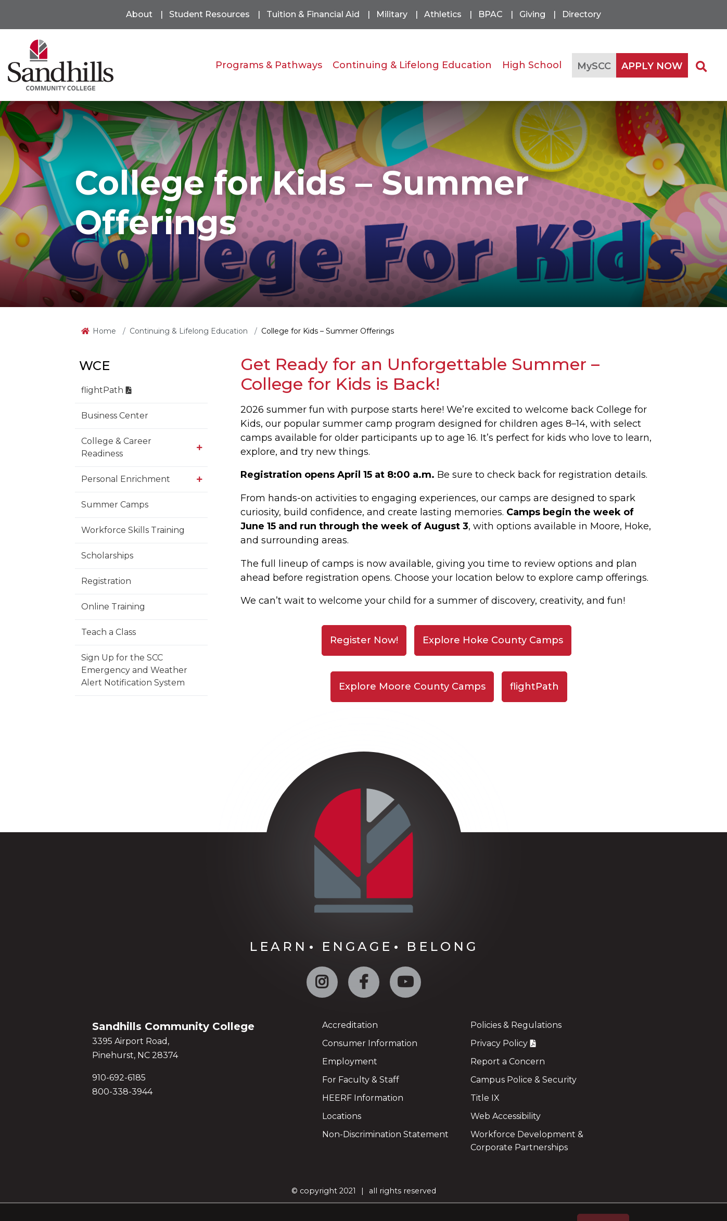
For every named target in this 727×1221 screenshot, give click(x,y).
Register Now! (364, 640)
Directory (581, 14)
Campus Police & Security (523, 1080)
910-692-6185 (119, 1078)
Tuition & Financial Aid (313, 14)
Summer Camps (114, 505)
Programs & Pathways (268, 65)
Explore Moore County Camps (412, 686)
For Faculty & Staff (360, 1080)
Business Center (114, 416)
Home (104, 331)
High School (532, 65)
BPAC (490, 14)
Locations (341, 1116)
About (139, 14)
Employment (349, 1061)
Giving (532, 14)
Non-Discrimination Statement (385, 1134)
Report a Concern (507, 1061)
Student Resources (209, 14)
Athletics (443, 14)
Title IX (485, 1098)
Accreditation (350, 1025)
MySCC (594, 66)
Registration (106, 581)
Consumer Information (369, 1043)
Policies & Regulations (516, 1025)
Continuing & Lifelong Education (412, 65)
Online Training (113, 607)
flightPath (102, 390)
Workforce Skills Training (133, 530)
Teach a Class (108, 632)
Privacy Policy (499, 1043)
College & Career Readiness (116, 447)
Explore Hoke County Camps (493, 640)
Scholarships (107, 556)
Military (391, 14)
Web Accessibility (505, 1116)
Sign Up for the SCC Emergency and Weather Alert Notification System (134, 670)
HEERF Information (362, 1098)
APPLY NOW (652, 66)
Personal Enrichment (125, 479)
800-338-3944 (122, 1092)
